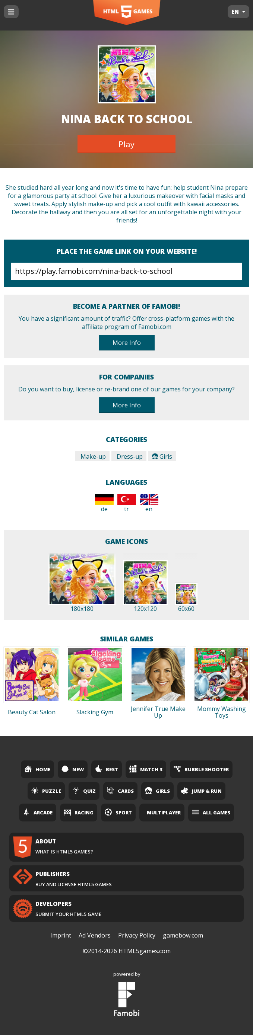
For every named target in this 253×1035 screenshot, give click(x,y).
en (149, 503)
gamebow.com (183, 935)
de (104, 503)
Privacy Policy (136, 935)
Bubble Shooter (201, 769)
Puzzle (46, 790)
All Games (211, 812)
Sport (118, 812)
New (72, 769)
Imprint (60, 935)
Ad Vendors (95, 935)
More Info (127, 343)
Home (37, 769)
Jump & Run (201, 790)
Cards (120, 790)
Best (106, 769)
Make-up (92, 456)
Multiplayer (164, 812)
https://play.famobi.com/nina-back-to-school (126, 271)
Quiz (84, 790)
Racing (79, 812)
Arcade (38, 812)
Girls (162, 456)
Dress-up (129, 456)
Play (126, 144)
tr (126, 503)
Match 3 (145, 769)
